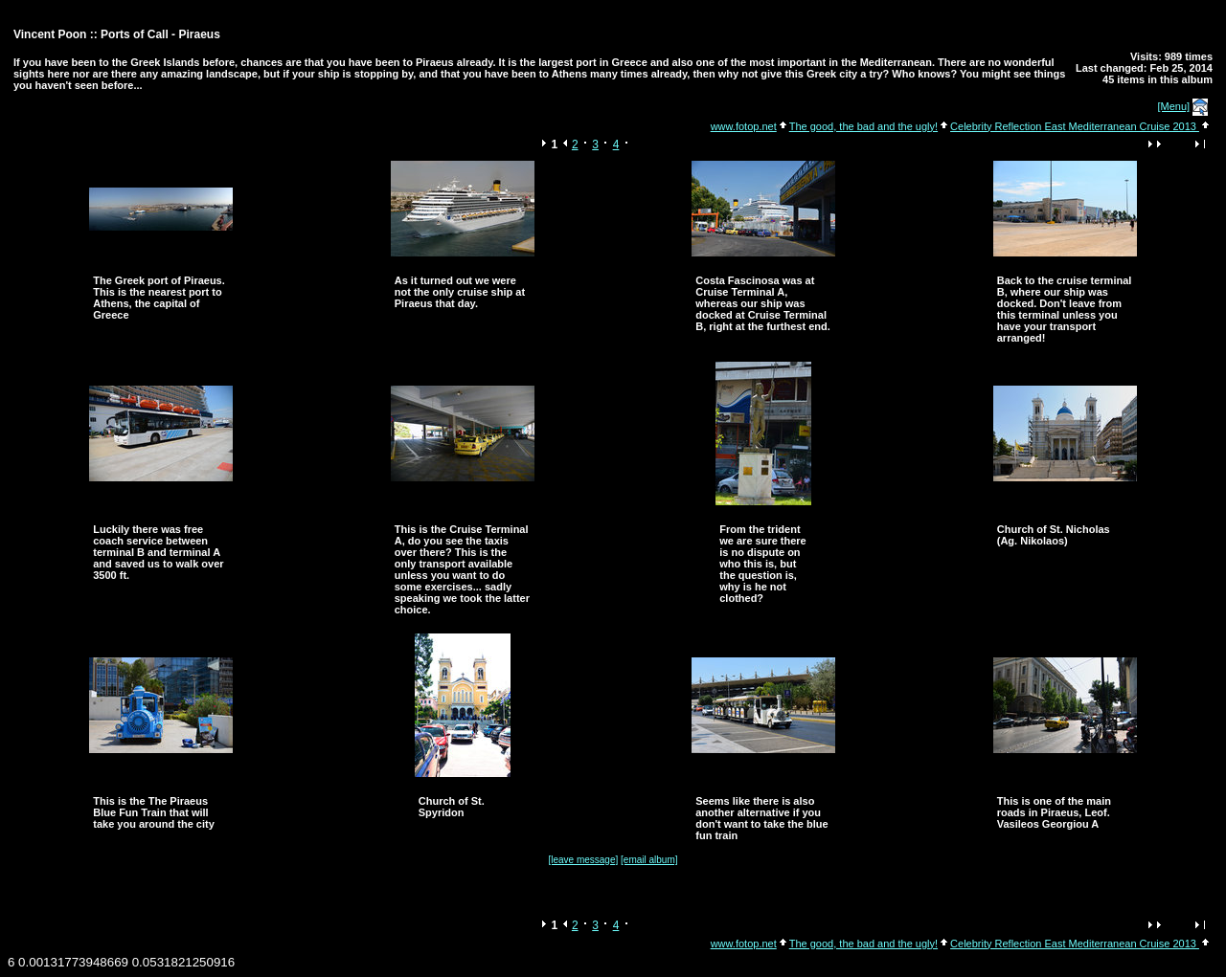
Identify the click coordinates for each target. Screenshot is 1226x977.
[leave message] (583, 860)
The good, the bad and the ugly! (863, 126)
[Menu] (1174, 106)
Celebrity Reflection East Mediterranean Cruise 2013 (1074, 126)
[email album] (649, 860)
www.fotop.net (744, 126)
